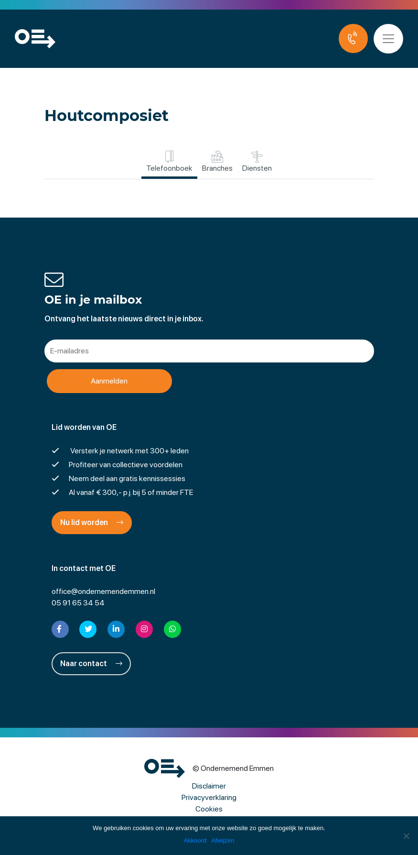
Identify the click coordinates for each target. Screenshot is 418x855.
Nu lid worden (91, 522)
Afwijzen (222, 840)
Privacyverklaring (209, 797)
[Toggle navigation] (388, 39)
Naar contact (91, 663)
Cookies (209, 808)
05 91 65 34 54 (78, 602)
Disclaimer (209, 785)
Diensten (257, 162)
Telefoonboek (169, 162)
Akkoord (194, 840)
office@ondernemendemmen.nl (103, 591)
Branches (217, 162)
